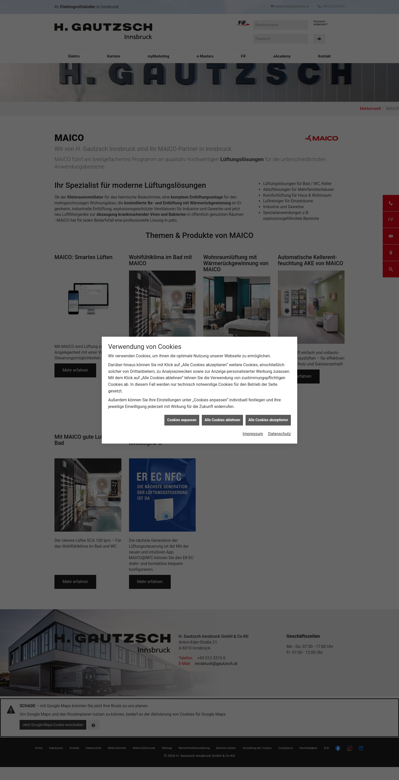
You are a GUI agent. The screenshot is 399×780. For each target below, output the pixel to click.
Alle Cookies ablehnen (222, 420)
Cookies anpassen (181, 420)
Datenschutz (279, 433)
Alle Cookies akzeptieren (268, 420)
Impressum (253, 433)
